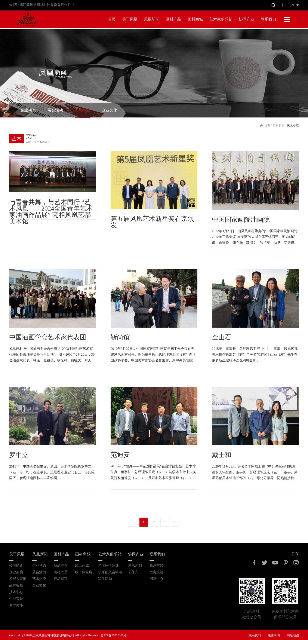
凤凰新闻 (151, 19)
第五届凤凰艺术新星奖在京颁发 (152, 220)
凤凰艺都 (135, 564)
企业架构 (16, 571)
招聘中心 (156, 577)
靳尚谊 (120, 335)
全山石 (221, 335)
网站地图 (293, 634)
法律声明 (274, 634)
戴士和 (221, 453)
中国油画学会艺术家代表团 (47, 335)
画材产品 (173, 19)
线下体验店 (83, 571)
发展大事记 (17, 577)
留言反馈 (156, 571)
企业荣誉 (16, 597)
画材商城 (195, 19)
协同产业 (246, 19)
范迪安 (120, 453)
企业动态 (28, 109)
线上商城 (82, 564)
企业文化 (109, 109)
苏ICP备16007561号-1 (115, 634)
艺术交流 (82, 109)
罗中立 (18, 453)
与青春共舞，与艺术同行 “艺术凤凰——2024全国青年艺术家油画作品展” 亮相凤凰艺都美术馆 (51, 210)
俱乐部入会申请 (110, 571)
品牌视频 (16, 584)
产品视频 (60, 577)
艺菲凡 (133, 571)
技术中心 (16, 590)
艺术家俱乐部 (220, 19)
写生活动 (105, 577)
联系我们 (268, 19)
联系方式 (156, 564)
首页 (112, 19)
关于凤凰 (130, 19)
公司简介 (16, 564)
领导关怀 (16, 604)
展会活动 (55, 109)
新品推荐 (60, 564)
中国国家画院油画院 (241, 218)
